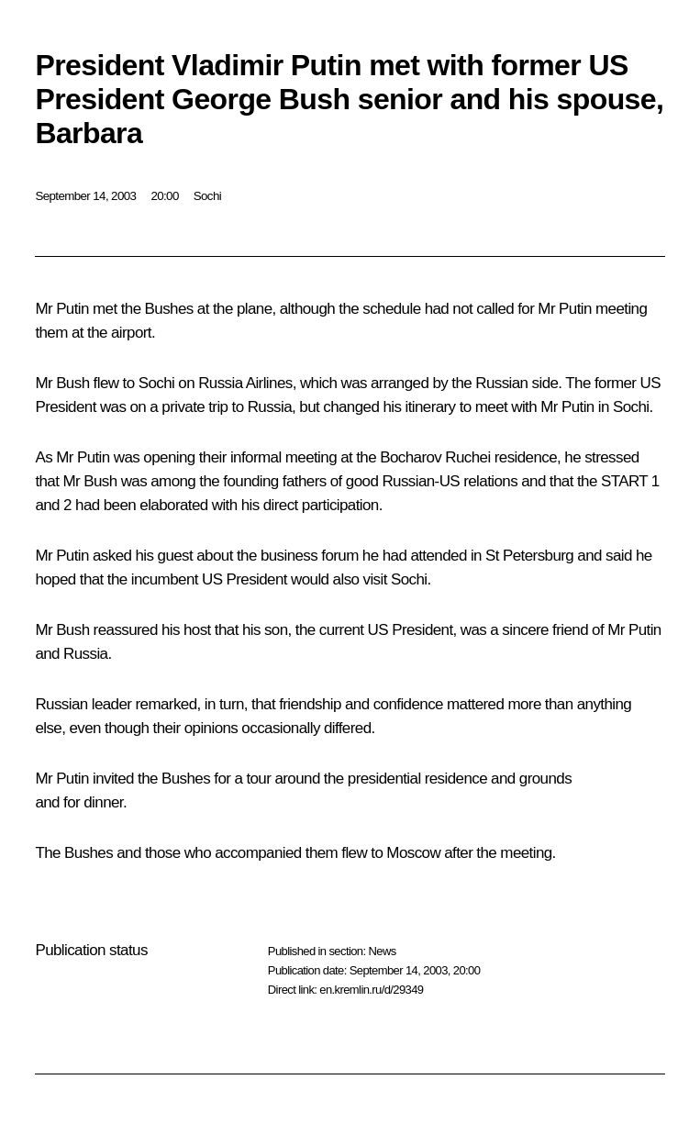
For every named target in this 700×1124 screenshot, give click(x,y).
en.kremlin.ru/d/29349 (371, 989)
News (381, 951)
